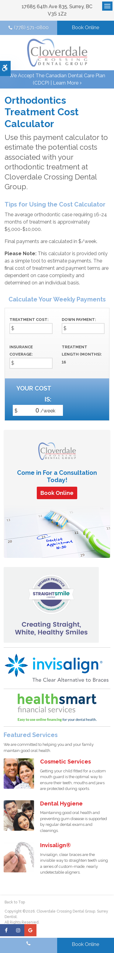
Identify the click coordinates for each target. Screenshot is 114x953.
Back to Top (15, 902)
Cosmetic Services (65, 761)
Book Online (85, 27)
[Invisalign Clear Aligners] (57, 668)
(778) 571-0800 (31, 27)
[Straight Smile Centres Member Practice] (51, 604)
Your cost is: (33, 394)
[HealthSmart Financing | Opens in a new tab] (57, 708)
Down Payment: (79, 319)
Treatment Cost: (29, 319)
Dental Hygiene (61, 803)
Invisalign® (55, 845)
